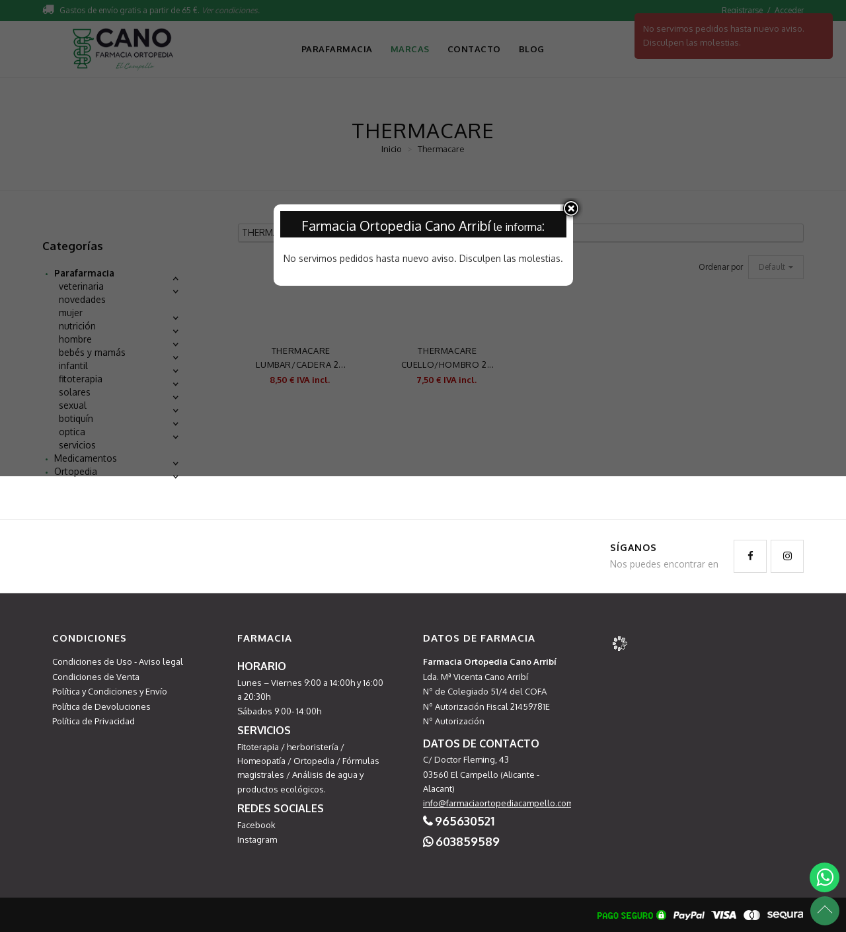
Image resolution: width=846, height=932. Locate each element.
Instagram (257, 839)
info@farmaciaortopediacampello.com (498, 803)
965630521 (464, 821)
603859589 (468, 841)
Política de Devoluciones (101, 706)
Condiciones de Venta (95, 676)
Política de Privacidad (93, 721)
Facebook (256, 825)
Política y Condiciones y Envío (109, 691)
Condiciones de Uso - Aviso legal (117, 661)
